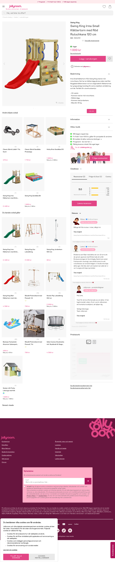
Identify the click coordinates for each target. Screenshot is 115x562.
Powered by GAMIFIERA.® (79, 326)
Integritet (58, 452)
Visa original (78, 232)
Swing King (74, 22)
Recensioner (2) (79, 177)
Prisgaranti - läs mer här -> (82, 142)
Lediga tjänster (60, 459)
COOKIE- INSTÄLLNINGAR (44, 554)
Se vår (81, 147)
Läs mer (91, 111)
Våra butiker (59, 455)
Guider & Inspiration (8, 452)
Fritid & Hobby (7, 17)
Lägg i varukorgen (88, 58)
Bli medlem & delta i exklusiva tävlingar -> (87, 139)
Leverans (58, 445)
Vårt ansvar (5, 459)
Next (63, 63)
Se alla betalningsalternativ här (81, 386)
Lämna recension (84, 203)
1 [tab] (33, 108)
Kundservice (6, 441)
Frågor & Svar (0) (95, 177)
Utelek (16, 17)
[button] (3, 6)
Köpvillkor (5, 445)
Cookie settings (7, 455)
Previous (4, 63)
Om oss (4, 462)
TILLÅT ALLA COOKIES (17, 554)
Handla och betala (60, 448)
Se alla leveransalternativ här (80, 388)
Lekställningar (23, 17)
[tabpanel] (34, 63)
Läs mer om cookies (12, 547)
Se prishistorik (75, 53)
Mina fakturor (6, 448)
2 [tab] (36, 108)
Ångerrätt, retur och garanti (64, 441)
